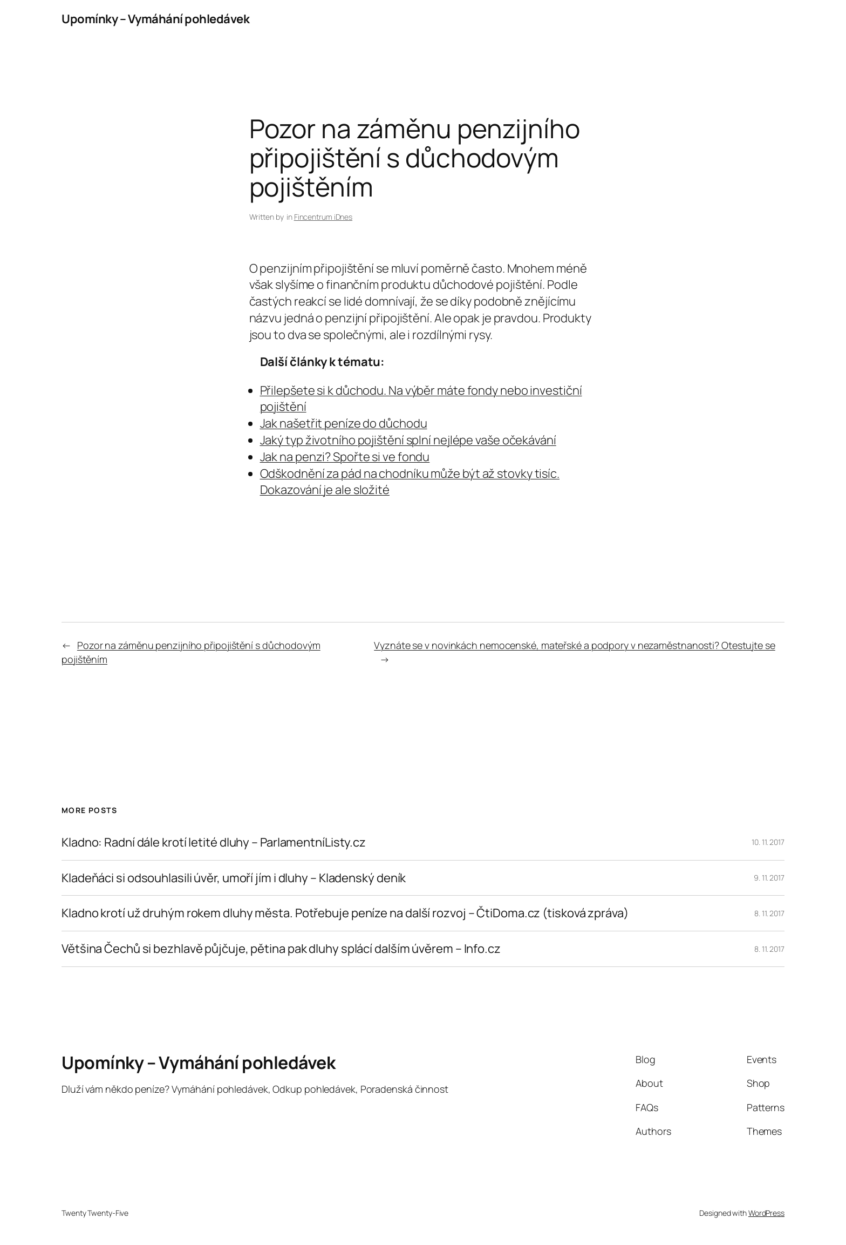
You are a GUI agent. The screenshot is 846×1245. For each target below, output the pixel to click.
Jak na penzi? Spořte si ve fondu (345, 457)
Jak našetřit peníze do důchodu (343, 423)
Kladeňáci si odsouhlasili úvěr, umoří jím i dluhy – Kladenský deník (234, 878)
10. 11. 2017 (768, 842)
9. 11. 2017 (769, 877)
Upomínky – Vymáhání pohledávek (155, 19)
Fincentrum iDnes (323, 217)
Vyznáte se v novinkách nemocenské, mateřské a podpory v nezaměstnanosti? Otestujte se (574, 645)
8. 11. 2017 (769, 913)
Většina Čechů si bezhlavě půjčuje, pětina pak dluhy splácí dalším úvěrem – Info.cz (281, 949)
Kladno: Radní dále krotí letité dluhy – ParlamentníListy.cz (214, 842)
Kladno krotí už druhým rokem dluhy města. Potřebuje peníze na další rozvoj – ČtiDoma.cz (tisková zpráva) (345, 913)
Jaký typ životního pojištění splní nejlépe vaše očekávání (408, 440)
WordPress (766, 1213)
